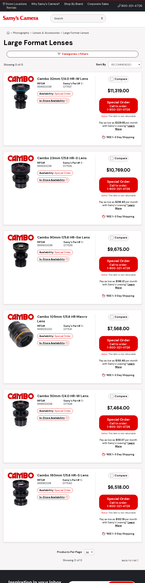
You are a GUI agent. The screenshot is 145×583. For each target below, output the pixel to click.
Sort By (101, 64)
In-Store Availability (52, 100)
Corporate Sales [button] (98, 4)
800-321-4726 (131, 6)
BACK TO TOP (129, 560)
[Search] (102, 18)
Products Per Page (69, 552)
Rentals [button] (11, 8)
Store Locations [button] (15, 4)
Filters (72, 54)
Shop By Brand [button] (73, 4)
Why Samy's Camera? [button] (45, 4)
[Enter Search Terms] (76, 18)
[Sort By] (124, 64)
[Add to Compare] (111, 79)
